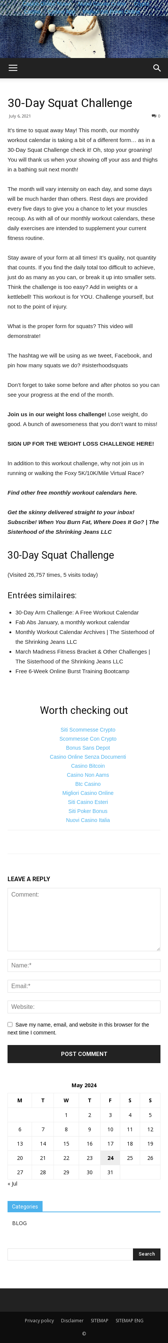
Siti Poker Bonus (88, 811)
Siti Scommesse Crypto (88, 730)
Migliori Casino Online (87, 793)
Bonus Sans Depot (88, 748)
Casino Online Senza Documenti (88, 757)
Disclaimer (72, 1320)
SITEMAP (99, 1320)
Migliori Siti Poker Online (111, 12)
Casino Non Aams (88, 775)
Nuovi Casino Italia (88, 820)
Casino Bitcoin (88, 766)
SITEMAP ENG (130, 1320)
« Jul (12, 1183)
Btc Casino (88, 784)
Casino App (61, 12)
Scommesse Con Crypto (88, 739)
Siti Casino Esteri (88, 802)
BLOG (19, 1223)
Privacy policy (39, 1320)
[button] (157, 68)
